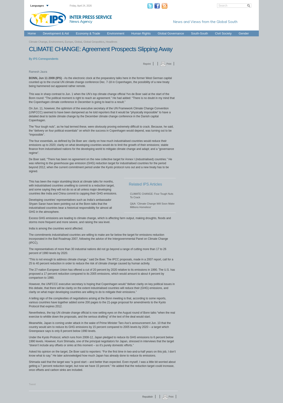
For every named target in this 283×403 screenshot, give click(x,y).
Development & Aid (56, 33)
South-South (199, 33)
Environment (115, 33)
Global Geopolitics (93, 41)
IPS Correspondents (45, 59)
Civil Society (223, 33)
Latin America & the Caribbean (173, 28)
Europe (149, 28)
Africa (122, 28)
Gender (244, 33)
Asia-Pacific (135, 28)
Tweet (32, 384)
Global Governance (171, 33)
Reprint (147, 64)
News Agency (80, 21)
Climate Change (38, 41)
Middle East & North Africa (209, 28)
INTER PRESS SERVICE (90, 17)
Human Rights (141, 33)
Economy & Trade (88, 33)
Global (250, 28)
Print (165, 64)
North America (235, 28)
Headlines (111, 41)
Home (32, 33)
